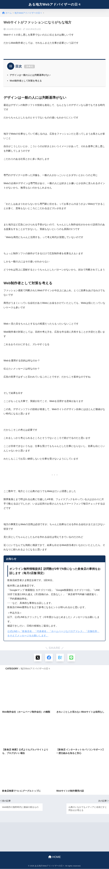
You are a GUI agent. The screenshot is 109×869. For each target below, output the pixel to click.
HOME (54, 857)
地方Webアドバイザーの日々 (35, 668)
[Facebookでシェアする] (49, 658)
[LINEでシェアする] (71, 658)
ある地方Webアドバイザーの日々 (55, 4)
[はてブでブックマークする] (60, 658)
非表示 (30, 66)
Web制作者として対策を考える (26, 80)
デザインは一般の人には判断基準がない (30, 75)
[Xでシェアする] (37, 658)
